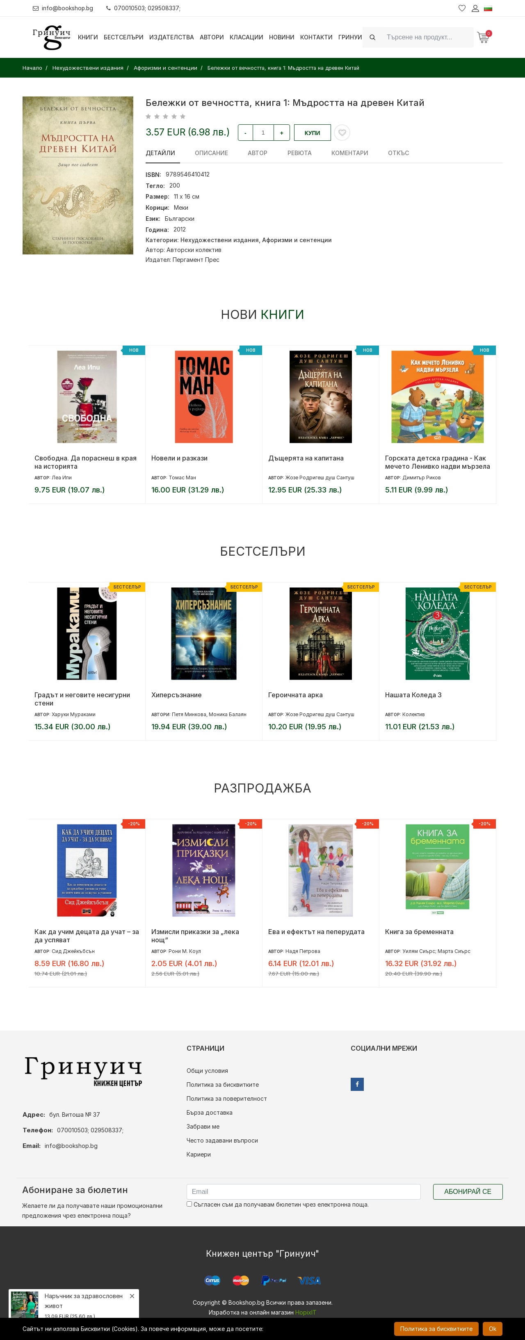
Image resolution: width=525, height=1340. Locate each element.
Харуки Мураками (74, 714)
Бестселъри (124, 37)
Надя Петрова (302, 951)
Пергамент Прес (196, 259)
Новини (281, 37)
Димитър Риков (421, 477)
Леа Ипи (62, 477)
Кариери (199, 1154)
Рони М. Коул (185, 951)
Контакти (316, 37)
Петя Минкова (189, 714)
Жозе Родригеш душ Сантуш (319, 477)
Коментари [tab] (333, 152)
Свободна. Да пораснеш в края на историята (85, 462)
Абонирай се (467, 1191)
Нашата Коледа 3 (413, 695)
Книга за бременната (419, 932)
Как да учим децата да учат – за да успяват (86, 936)
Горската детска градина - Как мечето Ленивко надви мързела (437, 462)
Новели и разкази (179, 458)
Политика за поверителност (227, 1098)
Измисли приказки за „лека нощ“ (195, 936)
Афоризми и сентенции (297, 239)
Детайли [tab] (160, 152)
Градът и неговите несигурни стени (82, 699)
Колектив (413, 714)
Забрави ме (203, 1126)
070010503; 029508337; (145, 8)
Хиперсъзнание (176, 695)
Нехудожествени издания (219, 239)
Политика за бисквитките (223, 1084)
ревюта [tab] (287, 152)
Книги (88, 37)
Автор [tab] (249, 152)
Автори (212, 37)
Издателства (171, 37)
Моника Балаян (228, 714)
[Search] (428, 37)
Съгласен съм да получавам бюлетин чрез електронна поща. (278, 1204)
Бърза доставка (210, 1112)
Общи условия (207, 1070)
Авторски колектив (194, 249)
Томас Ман (182, 477)
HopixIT (306, 1312)
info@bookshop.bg (64, 8)
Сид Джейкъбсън (73, 951)
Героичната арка (295, 695)
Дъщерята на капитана (306, 458)
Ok (492, 1328)
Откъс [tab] (377, 152)
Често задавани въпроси (222, 1140)
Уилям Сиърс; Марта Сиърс (436, 951)
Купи (312, 133)
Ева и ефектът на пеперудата (316, 932)
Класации (246, 37)
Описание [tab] (207, 152)
